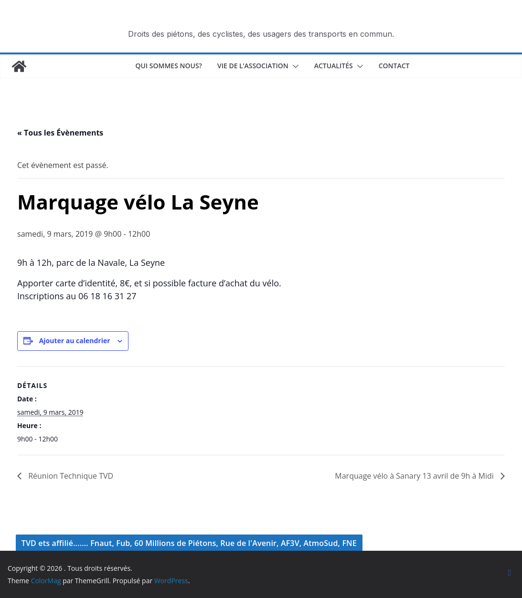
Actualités (333, 65)
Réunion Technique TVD (69, 476)
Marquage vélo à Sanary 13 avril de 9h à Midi (415, 476)
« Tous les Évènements (60, 132)
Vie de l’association (252, 65)
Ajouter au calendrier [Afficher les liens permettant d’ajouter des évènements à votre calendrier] (74, 340)
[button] (293, 66)
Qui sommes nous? (169, 65)
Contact (394, 65)
